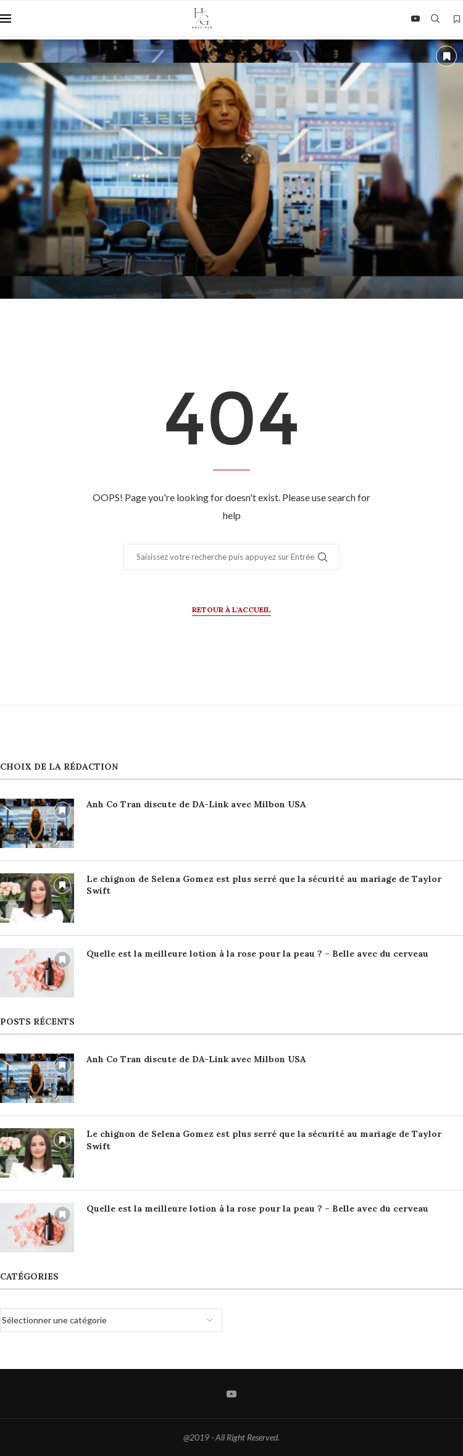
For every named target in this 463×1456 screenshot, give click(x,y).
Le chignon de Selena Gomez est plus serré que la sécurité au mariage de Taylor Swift (263, 885)
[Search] (435, 18)
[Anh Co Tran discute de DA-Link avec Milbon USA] (231, 169)
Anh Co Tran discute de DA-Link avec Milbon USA (196, 804)
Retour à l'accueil (231, 609)
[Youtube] (415, 18)
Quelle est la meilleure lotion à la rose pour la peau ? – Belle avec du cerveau (257, 953)
